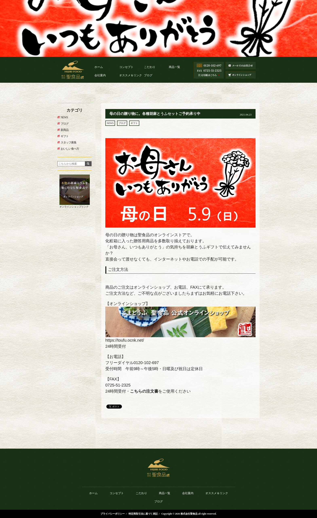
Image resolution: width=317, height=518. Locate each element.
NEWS (110, 123)
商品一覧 (174, 67)
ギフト (134, 123)
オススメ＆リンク (130, 75)
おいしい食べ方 (70, 148)
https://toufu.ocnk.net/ (124, 340)
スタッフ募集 (68, 142)
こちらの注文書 (144, 391)
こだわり (149, 67)
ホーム (98, 67)
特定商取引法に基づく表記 (143, 513)
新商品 (65, 129)
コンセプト (126, 67)
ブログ (148, 75)
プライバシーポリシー (112, 513)
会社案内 (100, 75)
